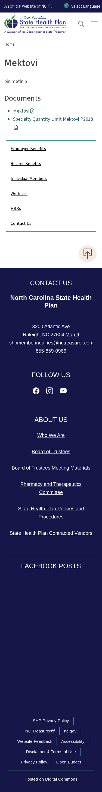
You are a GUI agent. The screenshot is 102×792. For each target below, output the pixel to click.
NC (40, 731)
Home (9, 44)
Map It (72, 334)
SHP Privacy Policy (51, 720)
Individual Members (29, 179)
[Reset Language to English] (66, 6)
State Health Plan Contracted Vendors (51, 533)
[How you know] (49, 6)
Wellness (19, 194)
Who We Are (51, 435)
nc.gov (70, 731)
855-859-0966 (51, 351)
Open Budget (68, 762)
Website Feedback (34, 741)
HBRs (16, 209)
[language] (85, 6)
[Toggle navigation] (94, 23)
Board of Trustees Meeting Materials (51, 468)
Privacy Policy (34, 762)
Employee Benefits (28, 149)
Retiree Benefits (26, 164)
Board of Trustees (51, 451)
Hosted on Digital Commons (50, 779)
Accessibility (72, 741)
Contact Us (21, 223)
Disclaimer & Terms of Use (51, 751)
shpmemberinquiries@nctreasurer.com (51, 343)
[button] (77, 23)
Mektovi (24, 111)
